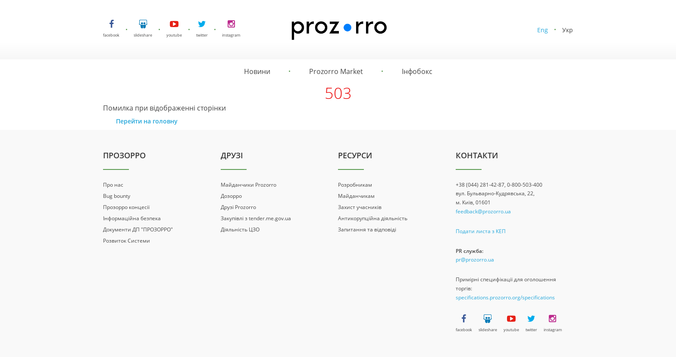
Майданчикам (356, 196)
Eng (542, 30)
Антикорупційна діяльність (372, 218)
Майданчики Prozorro (248, 184)
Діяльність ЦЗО (240, 229)
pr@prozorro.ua (475, 259)
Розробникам (355, 184)
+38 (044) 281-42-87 (480, 184)
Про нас (113, 184)
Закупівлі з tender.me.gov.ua (256, 218)
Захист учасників (360, 207)
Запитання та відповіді (367, 229)
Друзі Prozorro (238, 207)
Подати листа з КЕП (481, 231)
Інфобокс (417, 71)
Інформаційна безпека (132, 218)
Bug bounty (116, 196)
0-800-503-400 (524, 184)
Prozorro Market (336, 71)
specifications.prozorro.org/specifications (505, 297)
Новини (257, 71)
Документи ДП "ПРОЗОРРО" (138, 229)
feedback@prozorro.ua (483, 211)
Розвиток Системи (126, 240)
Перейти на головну (147, 121)
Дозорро (231, 196)
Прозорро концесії (126, 207)
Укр (567, 30)
